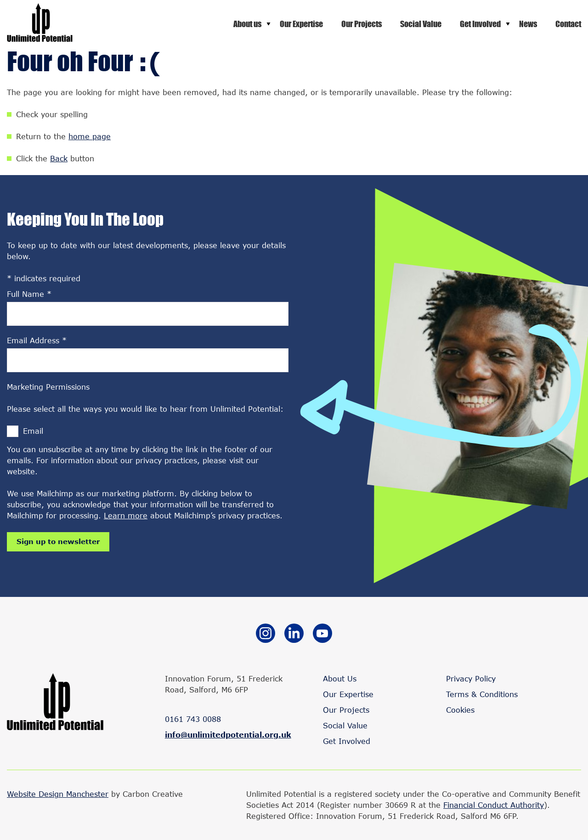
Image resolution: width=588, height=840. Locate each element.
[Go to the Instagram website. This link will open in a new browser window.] (265, 635)
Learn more (125, 515)
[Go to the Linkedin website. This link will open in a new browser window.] (294, 635)
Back (59, 158)
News (528, 24)
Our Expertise (301, 24)
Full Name (29, 293)
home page (89, 136)
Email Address (37, 340)
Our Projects (361, 24)
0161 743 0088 (193, 719)
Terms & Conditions (482, 694)
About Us (339, 678)
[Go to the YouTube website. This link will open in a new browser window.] (322, 635)
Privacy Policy (471, 678)
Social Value (420, 24)
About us (247, 24)
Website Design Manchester (57, 793)
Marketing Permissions (48, 386)
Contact (568, 24)
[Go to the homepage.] (40, 38)
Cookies (460, 709)
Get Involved (480, 24)
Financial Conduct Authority (493, 804)
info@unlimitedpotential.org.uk (228, 734)
